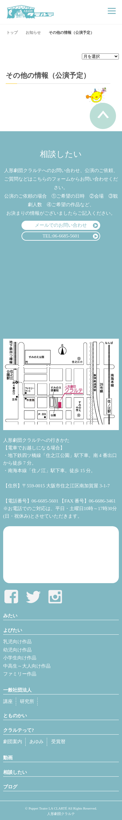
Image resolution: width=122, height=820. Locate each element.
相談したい (15, 772)
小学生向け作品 (19, 657)
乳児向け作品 (17, 641)
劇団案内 (12, 741)
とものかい (15, 715)
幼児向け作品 (17, 649)
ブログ (10, 786)
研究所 (27, 701)
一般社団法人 (17, 690)
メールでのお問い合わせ (61, 225)
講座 (8, 701)
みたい (10, 615)
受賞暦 (58, 741)
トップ (12, 32)
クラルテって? (18, 730)
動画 (8, 757)
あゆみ (36, 741)
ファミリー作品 (19, 673)
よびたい (12, 630)
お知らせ (33, 32)
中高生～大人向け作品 (27, 666)
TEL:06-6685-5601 (61, 235)
